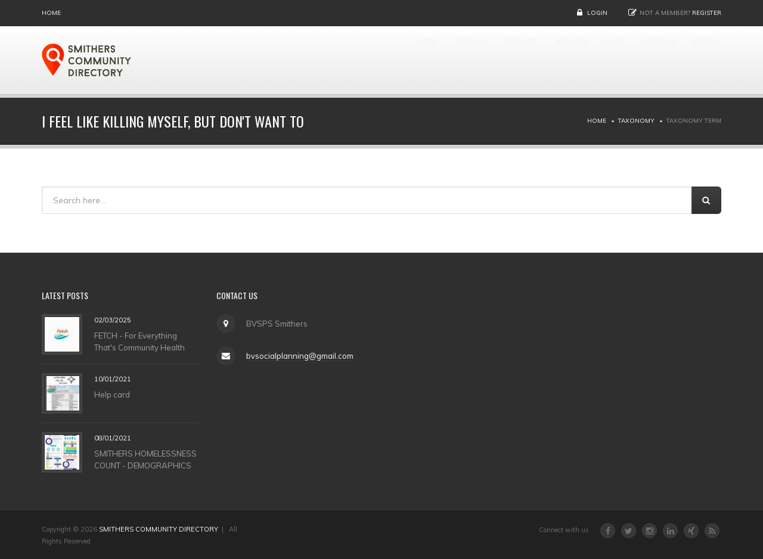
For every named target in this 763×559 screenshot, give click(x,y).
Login (597, 13)
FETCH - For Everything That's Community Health (139, 341)
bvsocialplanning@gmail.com (299, 356)
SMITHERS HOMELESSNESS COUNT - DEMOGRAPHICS (145, 459)
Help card (112, 394)
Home (51, 13)
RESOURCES (637, 60)
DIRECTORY (458, 60)
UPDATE (698, 60)
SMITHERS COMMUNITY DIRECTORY (158, 529)
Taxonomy (636, 121)
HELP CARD (524, 60)
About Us (393, 60)
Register (706, 13)
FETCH (580, 60)
